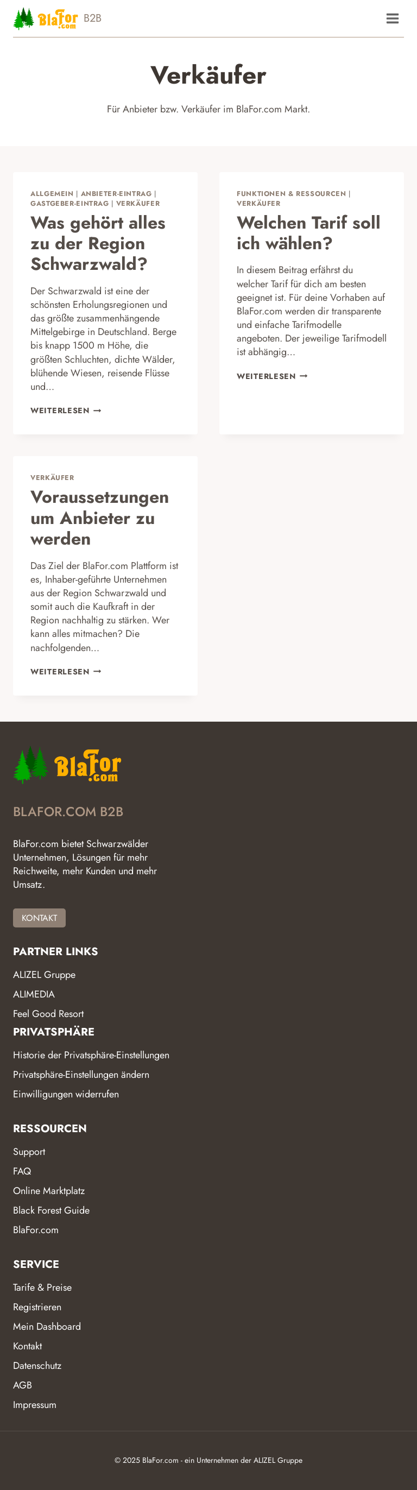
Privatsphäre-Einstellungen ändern (81, 1075)
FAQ (22, 1171)
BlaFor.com (36, 1230)
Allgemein (52, 194)
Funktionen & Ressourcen (291, 194)
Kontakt (27, 1346)
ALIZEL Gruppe (44, 975)
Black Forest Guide (51, 1210)
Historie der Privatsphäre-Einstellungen (91, 1055)
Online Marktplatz (49, 1191)
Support (29, 1152)
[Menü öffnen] (392, 18)
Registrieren (37, 1307)
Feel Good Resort (48, 1014)
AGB (22, 1385)
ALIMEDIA (34, 994)
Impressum (34, 1405)
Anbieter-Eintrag (116, 194)
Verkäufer (138, 204)
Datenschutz (37, 1366)
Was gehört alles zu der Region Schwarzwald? (98, 243)
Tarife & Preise (42, 1287)
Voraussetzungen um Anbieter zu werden (99, 517)
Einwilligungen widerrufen (66, 1094)
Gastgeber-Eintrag (69, 204)
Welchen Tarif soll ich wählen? (309, 233)
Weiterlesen (66, 410)
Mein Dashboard (47, 1326)
